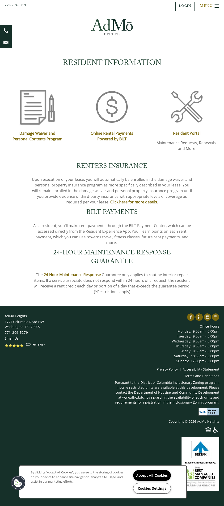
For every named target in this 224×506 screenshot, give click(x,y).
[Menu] (209, 6)
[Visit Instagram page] (207, 317)
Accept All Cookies (152, 475)
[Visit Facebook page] (190, 317)
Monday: (184, 331)
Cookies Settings (152, 488)
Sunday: (182, 361)
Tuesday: (184, 336)
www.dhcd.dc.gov (136, 397)
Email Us (11, 338)
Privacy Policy (167, 369)
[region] (103, 481)
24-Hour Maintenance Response (72, 274)
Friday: (186, 351)
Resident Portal (186, 133)
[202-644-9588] (6, 31)
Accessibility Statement (201, 369)
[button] (185, 6)
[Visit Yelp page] (199, 317)
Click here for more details (133, 202)
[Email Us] (6, 42)
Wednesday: (181, 341)
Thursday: (183, 346)
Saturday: (181, 356)
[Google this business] (215, 317)
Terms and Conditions (201, 376)
